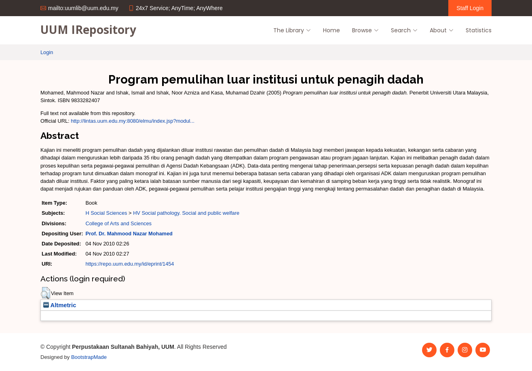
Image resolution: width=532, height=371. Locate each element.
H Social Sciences (106, 213)
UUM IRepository (88, 29)
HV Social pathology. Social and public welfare (186, 213)
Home (331, 30)
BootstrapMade (89, 357)
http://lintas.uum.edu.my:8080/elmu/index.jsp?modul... (132, 121)
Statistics (479, 30)
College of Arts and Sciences (118, 223)
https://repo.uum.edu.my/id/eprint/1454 (129, 264)
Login (46, 52)
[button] (45, 293)
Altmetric (59, 305)
